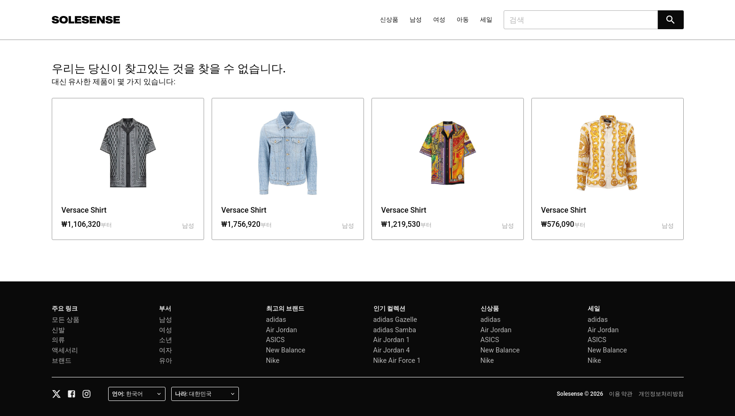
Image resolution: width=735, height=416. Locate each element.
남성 (416, 19)
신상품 (389, 19)
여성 (439, 19)
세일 (486, 19)
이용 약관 (621, 394)
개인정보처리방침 (661, 394)
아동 (463, 19)
